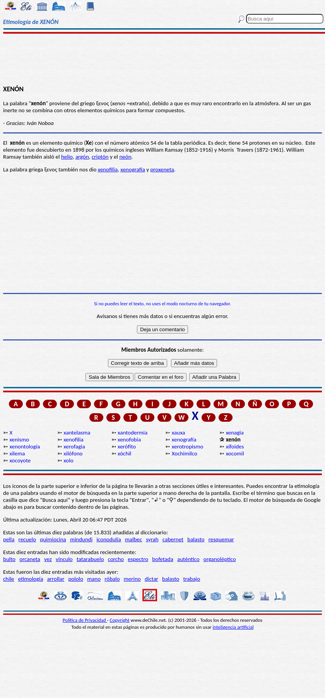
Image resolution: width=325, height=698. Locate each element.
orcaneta (29, 559)
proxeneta (162, 169)
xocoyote (20, 460)
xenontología (24, 446)
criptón (100, 156)
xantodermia (132, 432)
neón (125, 156)
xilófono (72, 453)
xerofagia (74, 446)
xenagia (235, 432)
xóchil (124, 453)
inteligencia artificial (233, 627)
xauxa (178, 432)
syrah (152, 539)
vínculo (64, 559)
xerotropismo (187, 446)
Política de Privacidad (85, 620)
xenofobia (129, 439)
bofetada (162, 559)
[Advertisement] (162, 58)
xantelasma (76, 432)
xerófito (127, 446)
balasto (195, 539)
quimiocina (53, 539)
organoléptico (220, 559)
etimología (30, 578)
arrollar (56, 578)
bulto (9, 559)
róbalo (112, 578)
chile (8, 578)
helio (67, 156)
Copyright (120, 620)
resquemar (221, 539)
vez (48, 559)
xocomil (235, 453)
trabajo (191, 578)
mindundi (81, 539)
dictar (151, 578)
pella (8, 539)
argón (82, 156)
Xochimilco (184, 453)
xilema (17, 453)
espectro (138, 559)
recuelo (27, 539)
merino (132, 578)
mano (94, 578)
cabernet (172, 539)
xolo (68, 460)
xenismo (19, 439)
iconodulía (108, 539)
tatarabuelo (90, 559)
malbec (133, 539)
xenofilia (108, 169)
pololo (75, 578)
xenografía (132, 169)
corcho (116, 559)
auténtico (188, 559)
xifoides (235, 446)
